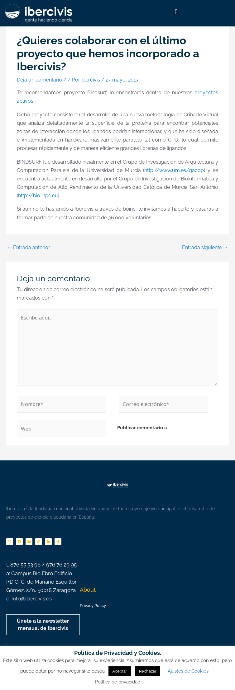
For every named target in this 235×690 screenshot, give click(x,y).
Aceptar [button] (119, 671)
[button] (176, 12)
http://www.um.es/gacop (174, 170)
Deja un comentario (39, 80)
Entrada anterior (28, 247)
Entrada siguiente (205, 247)
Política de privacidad (117, 682)
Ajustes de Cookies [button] (188, 671)
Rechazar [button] (147, 671)
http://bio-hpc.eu (38, 195)
